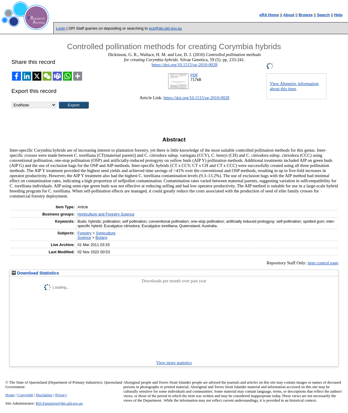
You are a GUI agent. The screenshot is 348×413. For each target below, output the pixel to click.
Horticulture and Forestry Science (105, 214)
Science (84, 237)
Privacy (61, 395)
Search (323, 15)
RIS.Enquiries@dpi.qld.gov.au (59, 403)
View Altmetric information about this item (294, 86)
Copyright (25, 395)
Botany (102, 237)
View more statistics (174, 362)
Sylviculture (105, 233)
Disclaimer (44, 395)
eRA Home (269, 15)
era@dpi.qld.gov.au (165, 28)
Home (10, 395)
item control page (323, 262)
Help (338, 15)
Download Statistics (35, 273)
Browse (306, 15)
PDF (194, 75)
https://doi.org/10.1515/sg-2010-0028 (185, 64)
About (289, 15)
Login (60, 28)
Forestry (84, 233)
